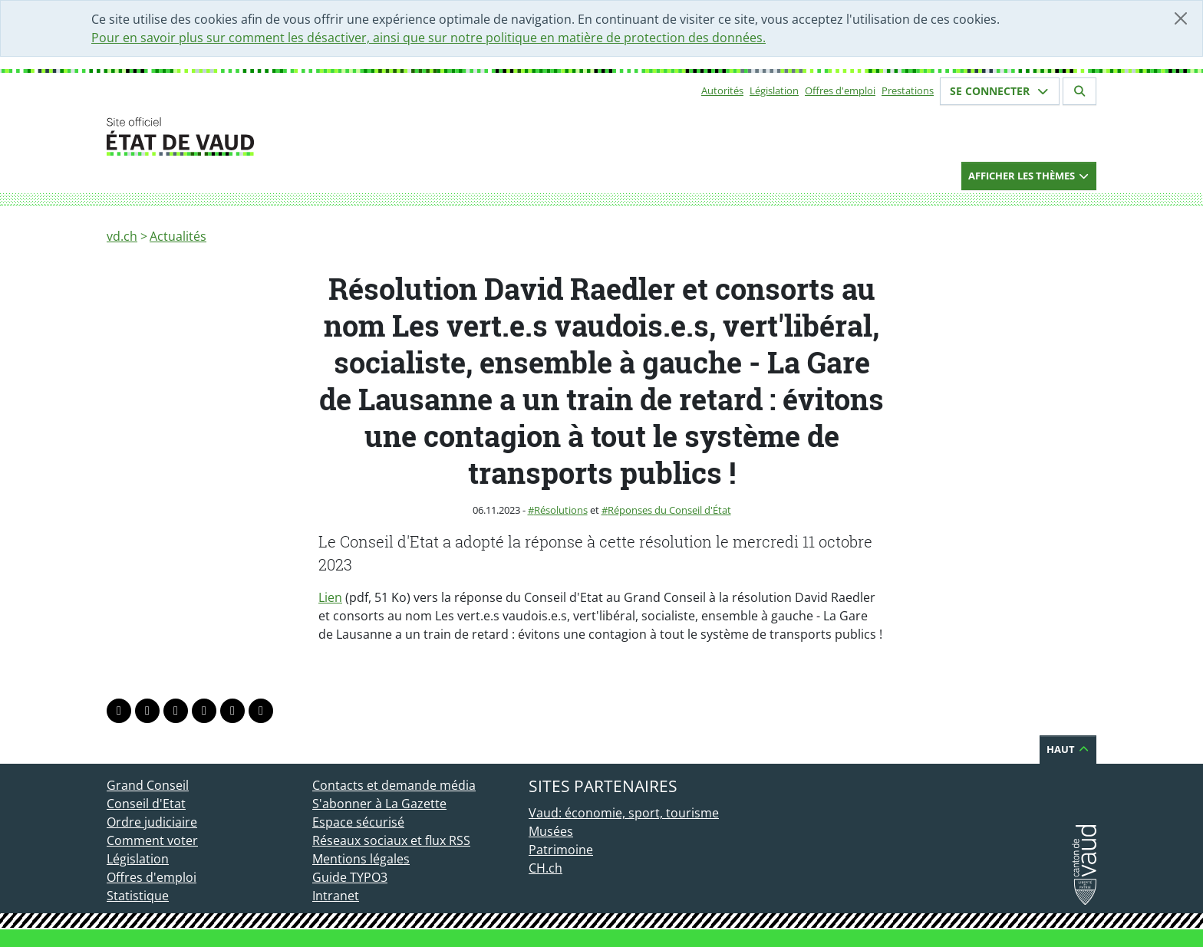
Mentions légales (361, 858)
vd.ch (122, 236)
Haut (1067, 749)
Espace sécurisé (358, 822)
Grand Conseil (148, 785)
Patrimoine (561, 849)
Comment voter (152, 840)
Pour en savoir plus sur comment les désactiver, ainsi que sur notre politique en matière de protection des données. (428, 37)
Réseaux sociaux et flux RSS (391, 840)
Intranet (335, 895)
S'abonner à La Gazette (379, 803)
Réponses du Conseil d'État (669, 510)
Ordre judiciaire (152, 822)
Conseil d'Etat (146, 803)
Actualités (178, 236)
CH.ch (545, 868)
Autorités (722, 90)
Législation (774, 90)
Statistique (138, 895)
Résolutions (561, 510)
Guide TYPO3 (349, 877)
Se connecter (1000, 91)
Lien (330, 597)
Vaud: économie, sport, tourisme (624, 812)
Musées (551, 831)
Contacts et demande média (394, 785)
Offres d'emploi (840, 90)
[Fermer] (1180, 18)
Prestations (908, 90)
